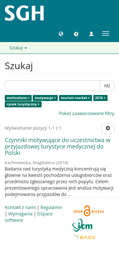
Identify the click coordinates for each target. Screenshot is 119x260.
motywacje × (45, 98)
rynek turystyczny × (23, 104)
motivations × (18, 98)
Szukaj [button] (18, 48)
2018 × (100, 98)
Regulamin (51, 207)
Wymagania (20, 214)
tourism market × (75, 98)
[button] (61, 33)
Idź (107, 86)
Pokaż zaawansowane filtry (86, 113)
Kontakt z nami (20, 207)
